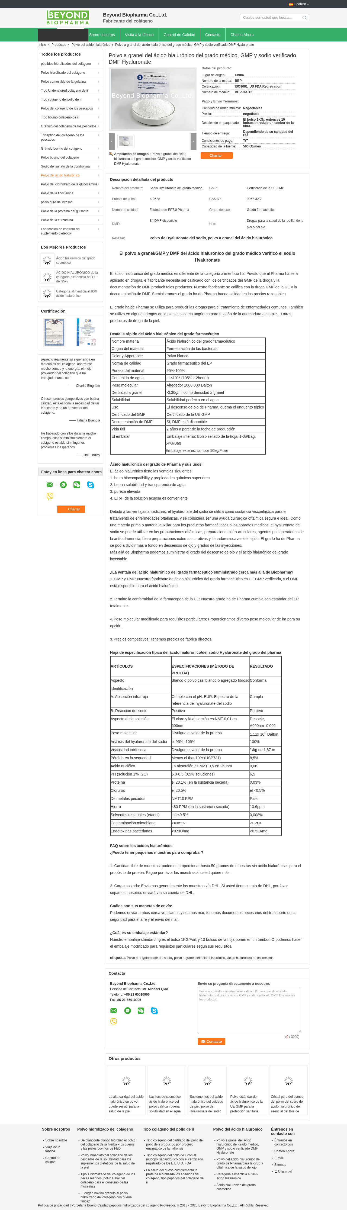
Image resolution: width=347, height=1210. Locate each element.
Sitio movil (283, 1172)
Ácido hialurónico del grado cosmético (236, 1187)
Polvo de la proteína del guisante (64, 211)
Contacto (212, 35)
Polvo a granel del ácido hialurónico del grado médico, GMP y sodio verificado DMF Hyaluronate (152, 159)
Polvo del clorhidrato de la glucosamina (69, 184)
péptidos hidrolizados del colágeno (66, 64)
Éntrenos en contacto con (283, 1142)
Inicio (42, 45)
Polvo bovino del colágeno (60, 157)
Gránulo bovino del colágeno (61, 148)
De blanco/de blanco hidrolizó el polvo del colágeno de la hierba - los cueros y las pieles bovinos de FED (108, 1144)
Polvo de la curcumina (57, 220)
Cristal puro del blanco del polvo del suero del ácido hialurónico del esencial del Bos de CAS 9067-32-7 (287, 1106)
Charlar (219, 155)
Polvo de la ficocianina (57, 193)
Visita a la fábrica (139, 35)
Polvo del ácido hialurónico (91, 45)
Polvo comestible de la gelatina (63, 81)
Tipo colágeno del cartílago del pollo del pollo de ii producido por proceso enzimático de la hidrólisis (174, 1144)
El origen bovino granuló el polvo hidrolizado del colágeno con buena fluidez (106, 1197)
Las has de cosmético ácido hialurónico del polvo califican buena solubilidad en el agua (165, 1104)
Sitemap (280, 1165)
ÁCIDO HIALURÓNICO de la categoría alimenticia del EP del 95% (77, 277)
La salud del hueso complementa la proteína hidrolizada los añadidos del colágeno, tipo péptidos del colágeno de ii (175, 1176)
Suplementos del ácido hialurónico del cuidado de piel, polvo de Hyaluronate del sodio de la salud (206, 1106)
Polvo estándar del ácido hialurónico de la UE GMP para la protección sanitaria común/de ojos (246, 1106)
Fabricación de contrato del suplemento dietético (60, 231)
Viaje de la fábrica (52, 1149)
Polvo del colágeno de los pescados (67, 108)
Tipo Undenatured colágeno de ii (64, 90)
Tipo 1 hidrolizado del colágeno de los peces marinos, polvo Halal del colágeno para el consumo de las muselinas (108, 1180)
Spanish (300, 4)
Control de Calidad (179, 35)
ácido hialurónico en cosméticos (250, 958)
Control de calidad (52, 1160)
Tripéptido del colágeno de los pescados (62, 137)
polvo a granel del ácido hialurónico (199, 958)
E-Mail (279, 1158)
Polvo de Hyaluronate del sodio (149, 958)
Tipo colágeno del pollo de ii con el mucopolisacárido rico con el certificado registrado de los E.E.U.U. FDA (174, 1159)
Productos (59, 45)
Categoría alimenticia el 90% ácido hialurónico (237, 1176)
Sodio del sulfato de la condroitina (65, 166)
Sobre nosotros (102, 35)
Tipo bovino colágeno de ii (60, 117)
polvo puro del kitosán (57, 202)
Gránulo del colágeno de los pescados (68, 126)
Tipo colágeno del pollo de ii (61, 99)
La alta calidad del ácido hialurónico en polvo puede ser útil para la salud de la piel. (126, 1104)
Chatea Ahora (242, 35)
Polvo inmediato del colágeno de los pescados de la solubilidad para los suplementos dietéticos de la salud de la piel (108, 1161)
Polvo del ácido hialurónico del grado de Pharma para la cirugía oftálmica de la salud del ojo (240, 1163)
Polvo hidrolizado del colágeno (63, 73)
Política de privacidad (53, 1205)
